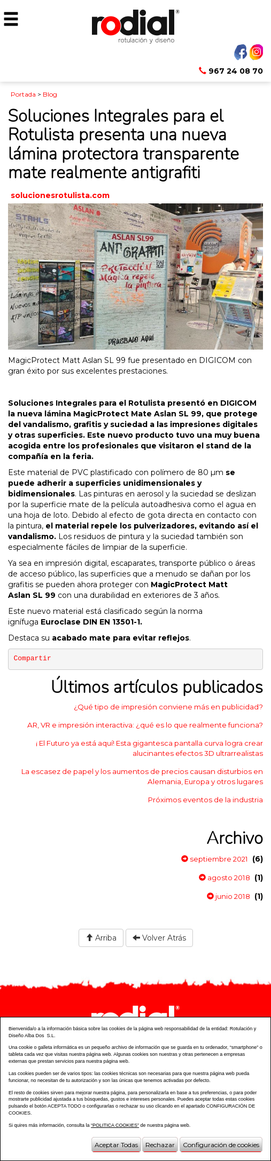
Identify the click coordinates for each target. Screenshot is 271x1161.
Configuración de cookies (221, 1145)
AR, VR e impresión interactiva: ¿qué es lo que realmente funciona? (145, 725)
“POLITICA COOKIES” (115, 1125)
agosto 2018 (224, 877)
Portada (23, 94)
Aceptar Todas (116, 1145)
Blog (50, 94)
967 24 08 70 (231, 71)
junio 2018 (228, 896)
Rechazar (160, 1145)
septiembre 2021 (214, 859)
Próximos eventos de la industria (205, 799)
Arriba (101, 938)
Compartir (32, 658)
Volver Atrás (159, 938)
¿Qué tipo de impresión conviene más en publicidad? (168, 706)
